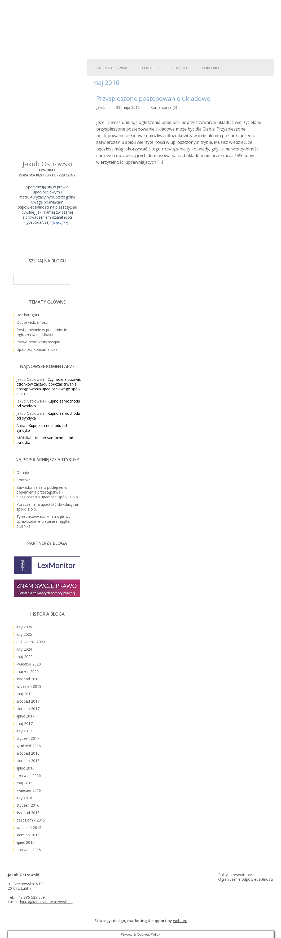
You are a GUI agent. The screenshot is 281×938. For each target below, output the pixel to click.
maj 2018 (24, 693)
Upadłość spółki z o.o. (72, 24)
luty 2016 (24, 797)
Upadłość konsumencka (37, 349)
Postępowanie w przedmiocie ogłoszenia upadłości (41, 332)
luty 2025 (24, 634)
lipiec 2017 (25, 716)
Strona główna (110, 67)
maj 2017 (24, 723)
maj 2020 (24, 656)
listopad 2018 (27, 678)
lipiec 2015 (25, 842)
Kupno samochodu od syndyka (48, 403)
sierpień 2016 (27, 760)
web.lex (180, 920)
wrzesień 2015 (28, 827)
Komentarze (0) (163, 107)
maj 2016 (24, 782)
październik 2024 (30, 641)
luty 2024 (24, 649)
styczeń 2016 (27, 805)
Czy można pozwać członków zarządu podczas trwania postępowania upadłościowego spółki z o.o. (48, 386)
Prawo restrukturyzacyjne (38, 341)
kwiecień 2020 (28, 664)
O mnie (149, 67)
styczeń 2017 (27, 738)
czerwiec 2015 (28, 849)
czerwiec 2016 (28, 775)
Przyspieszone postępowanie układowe (153, 98)
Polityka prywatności (235, 874)
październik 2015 (30, 820)
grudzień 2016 (28, 745)
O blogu (178, 67)
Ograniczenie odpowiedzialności (245, 879)
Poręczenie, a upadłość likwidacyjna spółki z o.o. (47, 507)
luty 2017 (24, 730)
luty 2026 (24, 626)
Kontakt (211, 67)
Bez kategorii (27, 314)
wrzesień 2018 (28, 686)
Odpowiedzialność (32, 322)
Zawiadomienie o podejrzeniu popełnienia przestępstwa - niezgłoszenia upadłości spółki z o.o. (47, 492)
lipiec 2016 (25, 768)
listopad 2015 (27, 812)
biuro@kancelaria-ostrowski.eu (46, 901)
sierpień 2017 (27, 708)
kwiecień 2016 (28, 790)
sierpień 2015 (27, 834)
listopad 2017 (27, 701)
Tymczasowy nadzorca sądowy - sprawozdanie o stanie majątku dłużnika (44, 521)
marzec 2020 (27, 671)
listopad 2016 (27, 753)
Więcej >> (59, 222)
